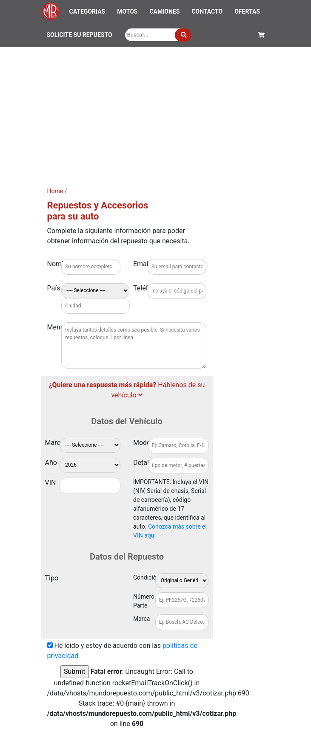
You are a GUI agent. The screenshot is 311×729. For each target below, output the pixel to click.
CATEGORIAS (87, 11)
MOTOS (127, 11)
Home (55, 191)
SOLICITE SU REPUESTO (79, 34)
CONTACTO (207, 11)
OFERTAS (247, 11)
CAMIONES (164, 11)
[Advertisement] (155, 110)
